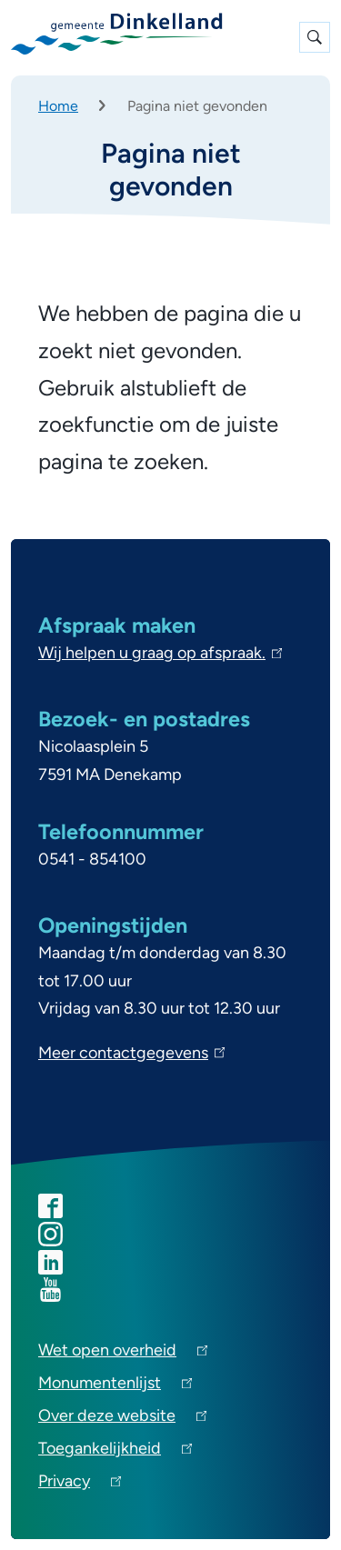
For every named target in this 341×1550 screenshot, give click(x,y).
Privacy (79, 1484)
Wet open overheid (122, 1353)
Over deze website (122, 1418)
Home (58, 106)
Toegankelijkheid (115, 1451)
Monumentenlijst (115, 1386)
